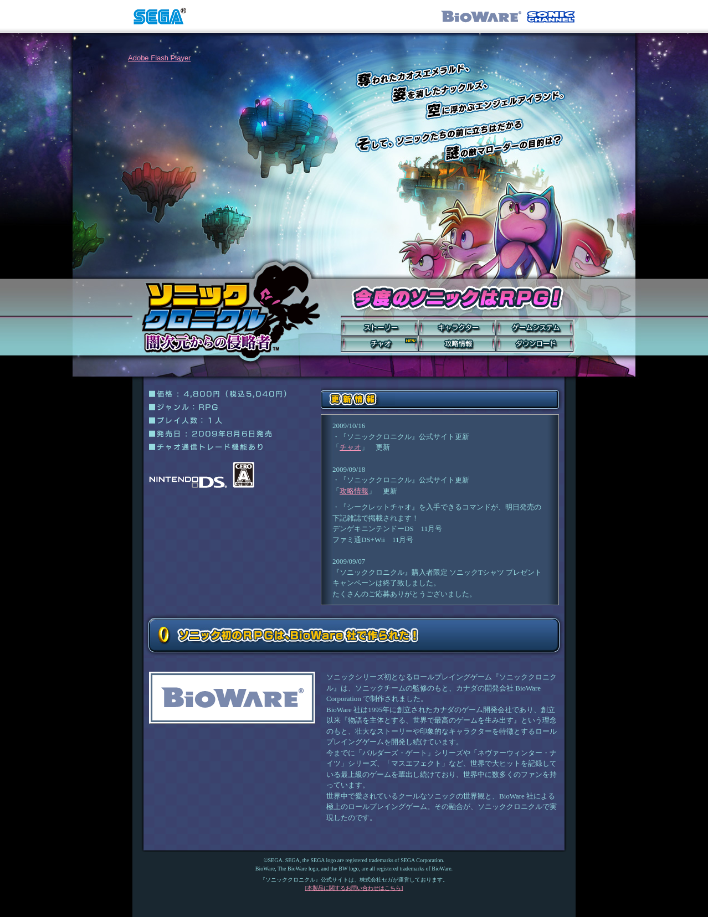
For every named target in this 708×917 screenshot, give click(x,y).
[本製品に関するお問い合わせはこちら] (354, 888)
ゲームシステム (534, 328)
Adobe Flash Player (159, 58)
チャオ (379, 344)
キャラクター (457, 328)
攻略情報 (457, 344)
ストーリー (379, 328)
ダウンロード (534, 344)
